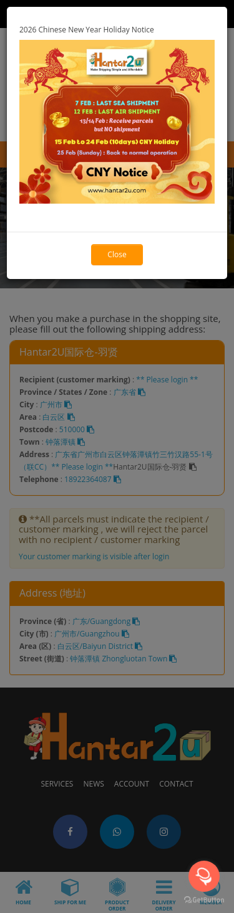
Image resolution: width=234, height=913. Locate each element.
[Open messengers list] (204, 876)
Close (116, 254)
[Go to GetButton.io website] (204, 900)
